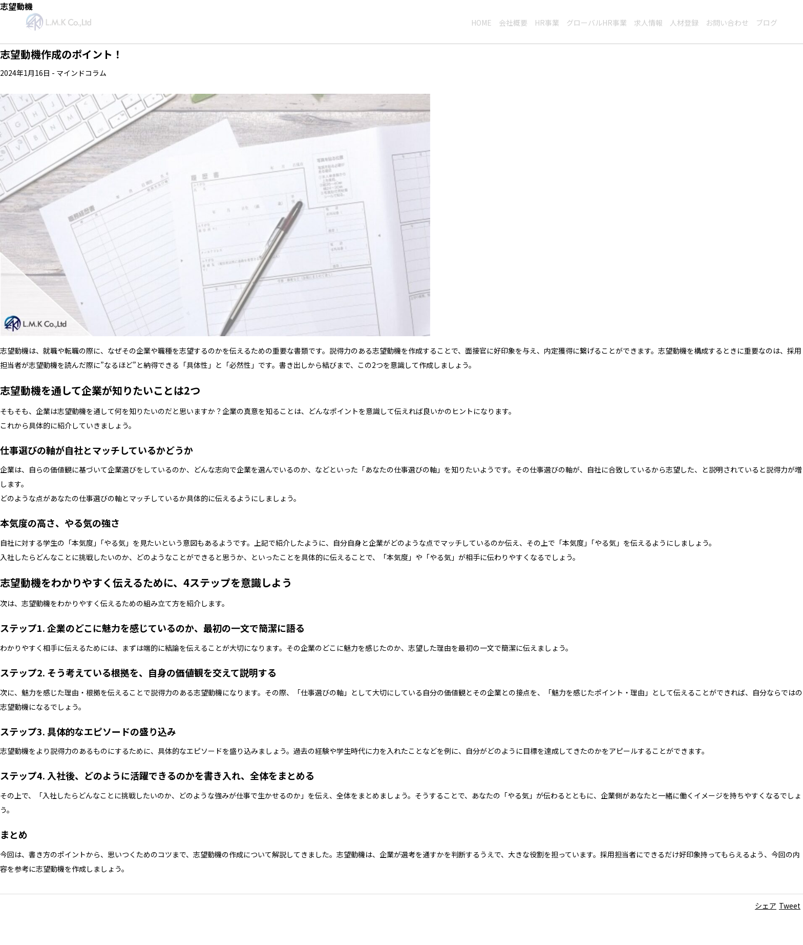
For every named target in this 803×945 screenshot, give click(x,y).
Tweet (789, 905)
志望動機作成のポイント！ (61, 54)
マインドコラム (81, 73)
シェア (765, 905)
